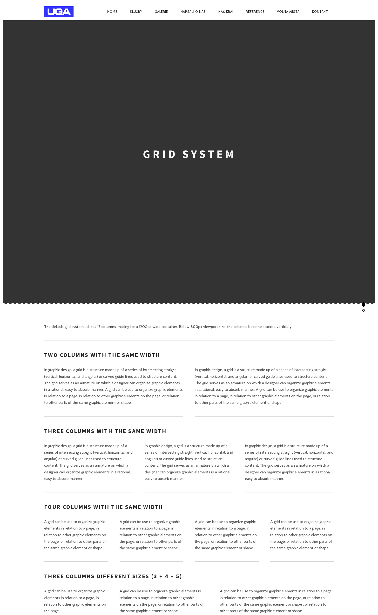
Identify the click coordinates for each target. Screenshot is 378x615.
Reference (255, 11)
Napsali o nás (193, 11)
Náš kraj (225, 11)
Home (112, 11)
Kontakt (320, 11)
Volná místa (288, 11)
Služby (136, 11)
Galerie (161, 11)
